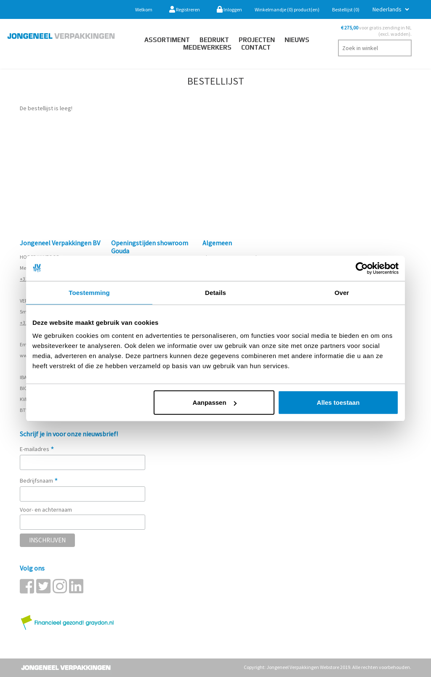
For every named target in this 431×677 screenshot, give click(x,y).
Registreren (184, 9)
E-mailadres (37, 449)
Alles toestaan (338, 402)
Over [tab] (342, 292)
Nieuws (297, 39)
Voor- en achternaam (46, 509)
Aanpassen (215, 402)
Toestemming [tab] (89, 292)
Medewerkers (207, 47)
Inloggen (229, 9)
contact (256, 47)
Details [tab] (215, 292)
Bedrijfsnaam (39, 480)
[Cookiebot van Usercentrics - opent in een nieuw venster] (362, 268)
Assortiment (167, 39)
